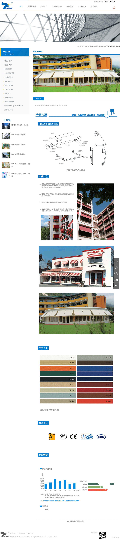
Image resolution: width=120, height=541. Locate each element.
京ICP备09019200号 (51, 537)
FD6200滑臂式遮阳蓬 (18, 135)
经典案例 (69, 6)
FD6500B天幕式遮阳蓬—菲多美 (20, 175)
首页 (21, 6)
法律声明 (22, 533)
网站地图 (30, 533)
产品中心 (44, 6)
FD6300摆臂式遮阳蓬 (18, 144)
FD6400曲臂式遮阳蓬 (18, 154)
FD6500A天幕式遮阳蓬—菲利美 (20, 165)
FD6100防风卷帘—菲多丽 (19, 125)
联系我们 (94, 6)
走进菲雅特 (32, 6)
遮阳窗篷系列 (100, 46)
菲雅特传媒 (82, 6)
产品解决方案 (57, 6)
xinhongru (117, 537)
